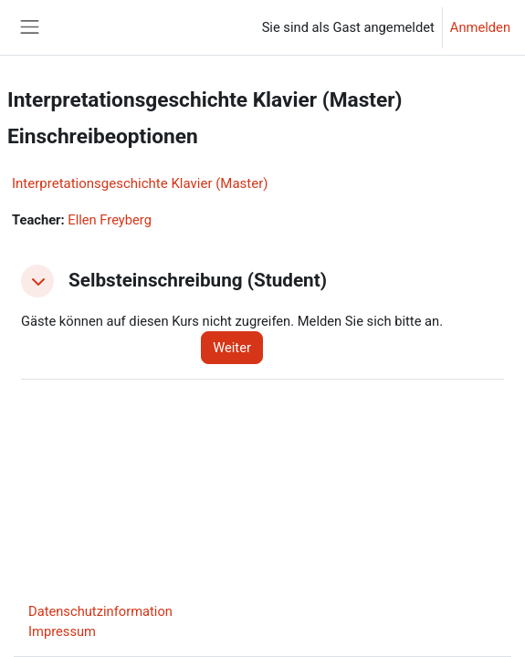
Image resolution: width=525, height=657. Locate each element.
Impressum (62, 631)
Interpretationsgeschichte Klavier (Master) (140, 183)
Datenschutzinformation (100, 611)
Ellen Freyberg (110, 220)
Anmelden (480, 27)
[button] (37, 281)
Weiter (232, 347)
